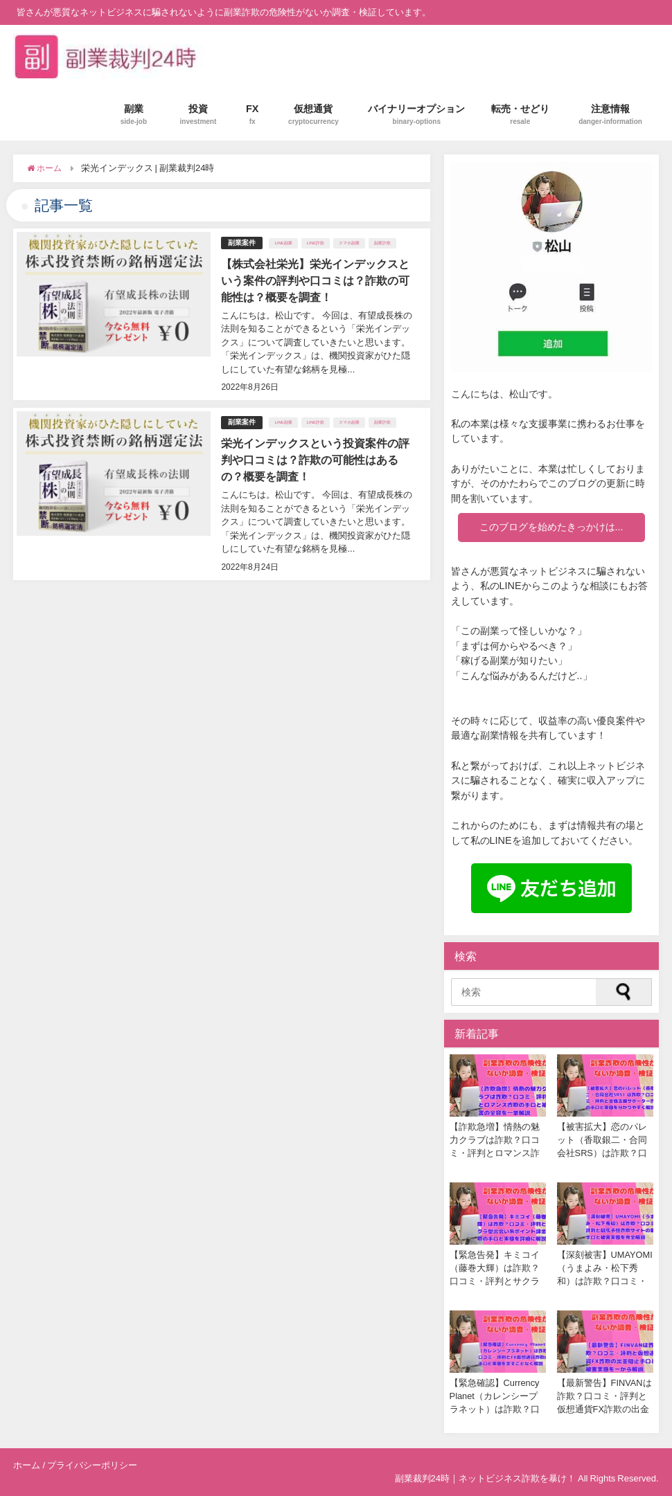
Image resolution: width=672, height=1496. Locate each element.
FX (252, 114)
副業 (133, 114)
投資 (198, 114)
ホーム (26, 1465)
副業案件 (242, 243)
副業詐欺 (382, 243)
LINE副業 (283, 243)
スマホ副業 (349, 243)
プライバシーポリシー (92, 1465)
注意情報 (610, 114)
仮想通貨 (313, 114)
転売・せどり (520, 114)
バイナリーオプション (416, 114)
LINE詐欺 (315, 243)
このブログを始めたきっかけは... (551, 527)
